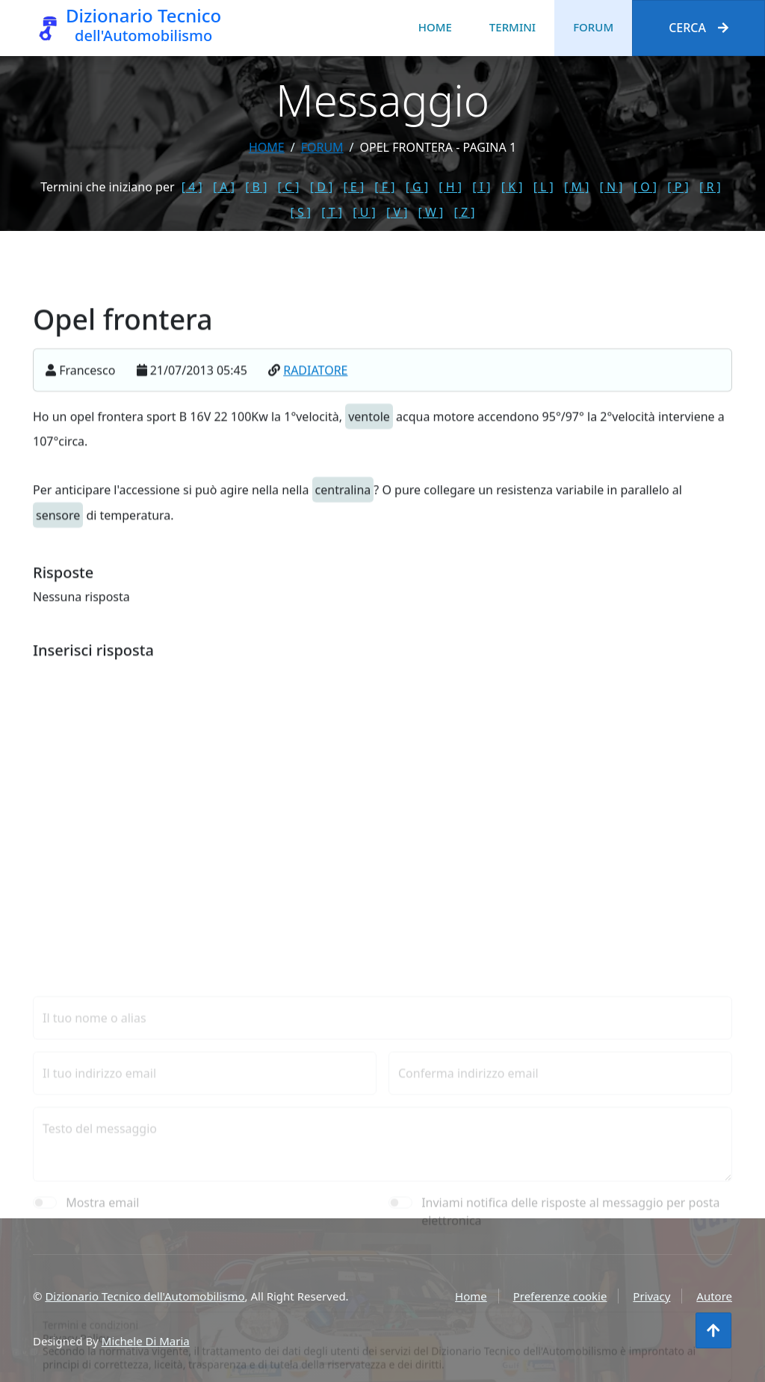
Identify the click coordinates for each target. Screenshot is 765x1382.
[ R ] (710, 187)
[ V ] (396, 212)
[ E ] (353, 187)
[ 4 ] (192, 187)
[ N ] (611, 187)
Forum (593, 26)
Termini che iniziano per (107, 187)
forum (322, 147)
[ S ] (301, 212)
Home (435, 26)
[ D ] (321, 187)
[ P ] (678, 187)
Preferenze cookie (560, 1296)
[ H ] (450, 187)
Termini (512, 26)
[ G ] (417, 187)
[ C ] (289, 187)
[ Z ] (463, 212)
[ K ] (512, 187)
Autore (714, 1296)
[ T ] (331, 212)
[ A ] (224, 187)
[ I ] (481, 187)
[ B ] (256, 187)
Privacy (651, 1296)
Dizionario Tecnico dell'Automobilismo (144, 1296)
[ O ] (645, 187)
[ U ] (364, 212)
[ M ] (576, 187)
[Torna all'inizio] (713, 1330)
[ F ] (384, 187)
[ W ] (431, 212)
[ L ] (543, 187)
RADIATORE (315, 385)
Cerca (698, 27)
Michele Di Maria (146, 1340)
